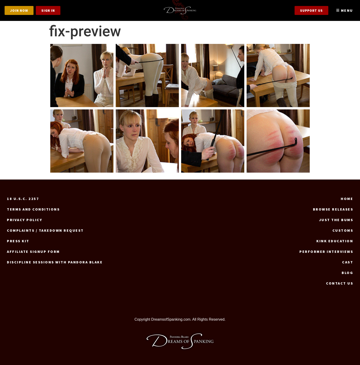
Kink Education (334, 241)
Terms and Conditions (33, 209)
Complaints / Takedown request (45, 230)
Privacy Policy (24, 219)
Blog (347, 272)
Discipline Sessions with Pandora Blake (55, 262)
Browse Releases (333, 209)
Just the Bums (336, 219)
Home (347, 198)
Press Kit (18, 241)
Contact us (339, 283)
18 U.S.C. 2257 (23, 198)
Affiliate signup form (33, 251)
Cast (347, 262)
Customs (342, 230)
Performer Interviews (326, 251)
